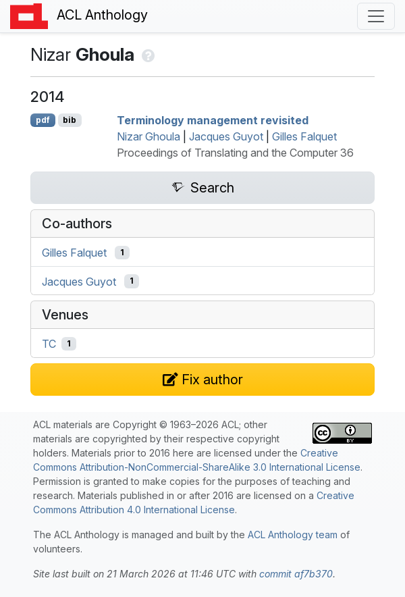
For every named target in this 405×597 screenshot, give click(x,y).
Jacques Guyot (226, 136)
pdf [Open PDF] (43, 120)
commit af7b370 (296, 573)
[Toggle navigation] (376, 16)
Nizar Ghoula (148, 136)
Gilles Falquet (304, 136)
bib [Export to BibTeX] (69, 120)
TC (49, 344)
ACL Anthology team (293, 534)
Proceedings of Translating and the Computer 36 (235, 152)
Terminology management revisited (212, 120)
